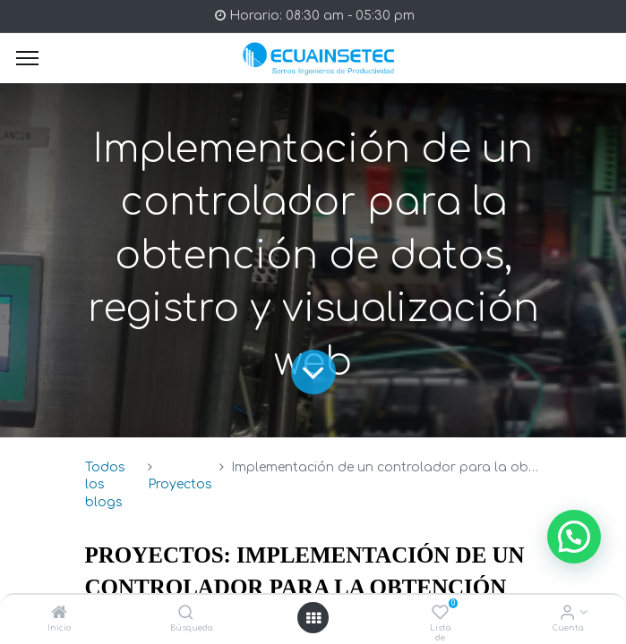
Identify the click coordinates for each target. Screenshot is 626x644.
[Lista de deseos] (440, 614)
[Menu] (27, 58)
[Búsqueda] (185, 614)
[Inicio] (59, 614)
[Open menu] (313, 618)
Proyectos (180, 484)
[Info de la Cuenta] (567, 614)
